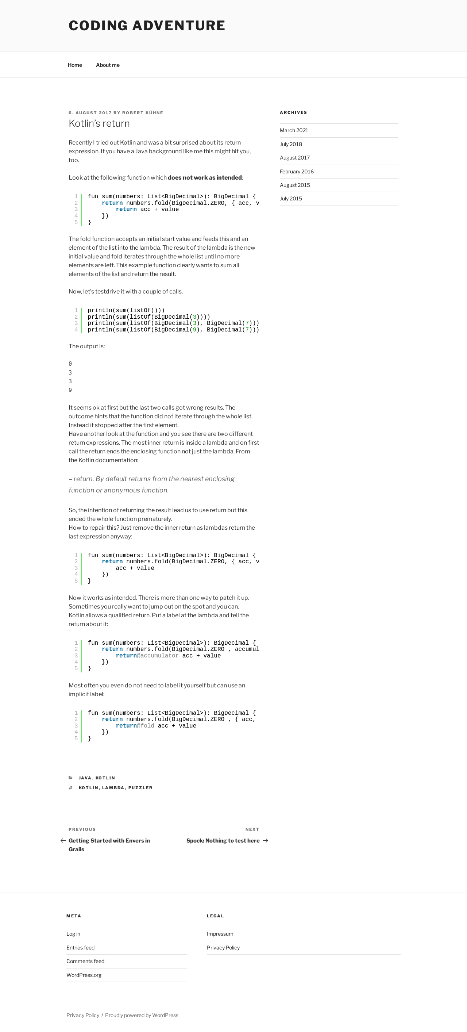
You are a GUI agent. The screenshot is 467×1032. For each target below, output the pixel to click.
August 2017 (295, 157)
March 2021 (294, 130)
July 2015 (291, 198)
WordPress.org (83, 975)
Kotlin (106, 777)
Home (75, 65)
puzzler (140, 787)
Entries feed (80, 947)
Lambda (113, 787)
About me (108, 65)
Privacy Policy (223, 947)
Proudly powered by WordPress (141, 1015)
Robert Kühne (142, 112)
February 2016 (297, 171)
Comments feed (85, 961)
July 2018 (291, 144)
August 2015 (295, 185)
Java (85, 777)
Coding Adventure (147, 26)
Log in (73, 934)
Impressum (220, 934)
